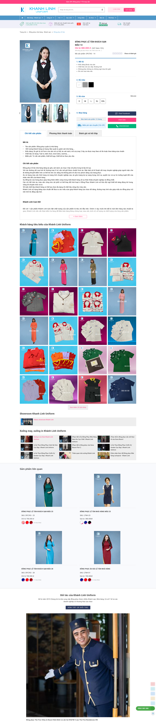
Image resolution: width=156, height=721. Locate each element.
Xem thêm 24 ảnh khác (78, 407)
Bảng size (133, 96)
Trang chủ (23, 32)
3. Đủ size (81, 96)
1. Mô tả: (80, 62)
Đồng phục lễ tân (59, 32)
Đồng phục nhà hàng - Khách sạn (40, 32)
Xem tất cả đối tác (78, 553)
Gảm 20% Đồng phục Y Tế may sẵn (78, 2)
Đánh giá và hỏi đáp (88, 133)
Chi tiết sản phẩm (33, 133)
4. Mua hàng (82, 113)
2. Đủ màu (81, 80)
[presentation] (19, 113)
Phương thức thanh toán (60, 133)
